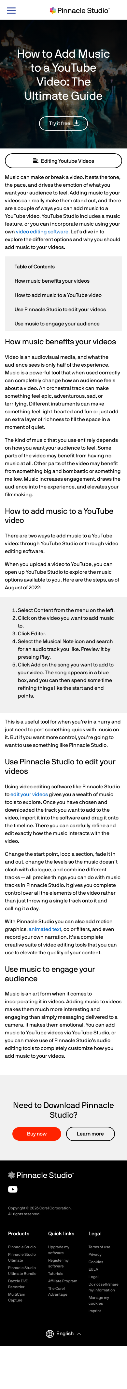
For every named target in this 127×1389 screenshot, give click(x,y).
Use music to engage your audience (57, 323)
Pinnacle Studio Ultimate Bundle (22, 1271)
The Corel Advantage (57, 1291)
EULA (93, 1269)
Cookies (96, 1262)
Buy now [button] (37, 1133)
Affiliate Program (62, 1281)
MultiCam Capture (16, 1297)
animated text (45, 929)
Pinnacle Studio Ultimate (22, 1257)
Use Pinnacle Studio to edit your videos (60, 309)
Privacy (95, 1254)
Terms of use (99, 1247)
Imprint (95, 1311)
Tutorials (55, 1274)
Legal (94, 1277)
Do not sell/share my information (104, 1287)
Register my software (58, 1263)
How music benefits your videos (52, 281)
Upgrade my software (58, 1250)
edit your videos (29, 794)
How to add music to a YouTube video (58, 295)
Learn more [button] (90, 1133)
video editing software (42, 231)
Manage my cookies (99, 1300)
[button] (63, 123)
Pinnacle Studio (22, 1247)
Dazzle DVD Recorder (18, 1284)
